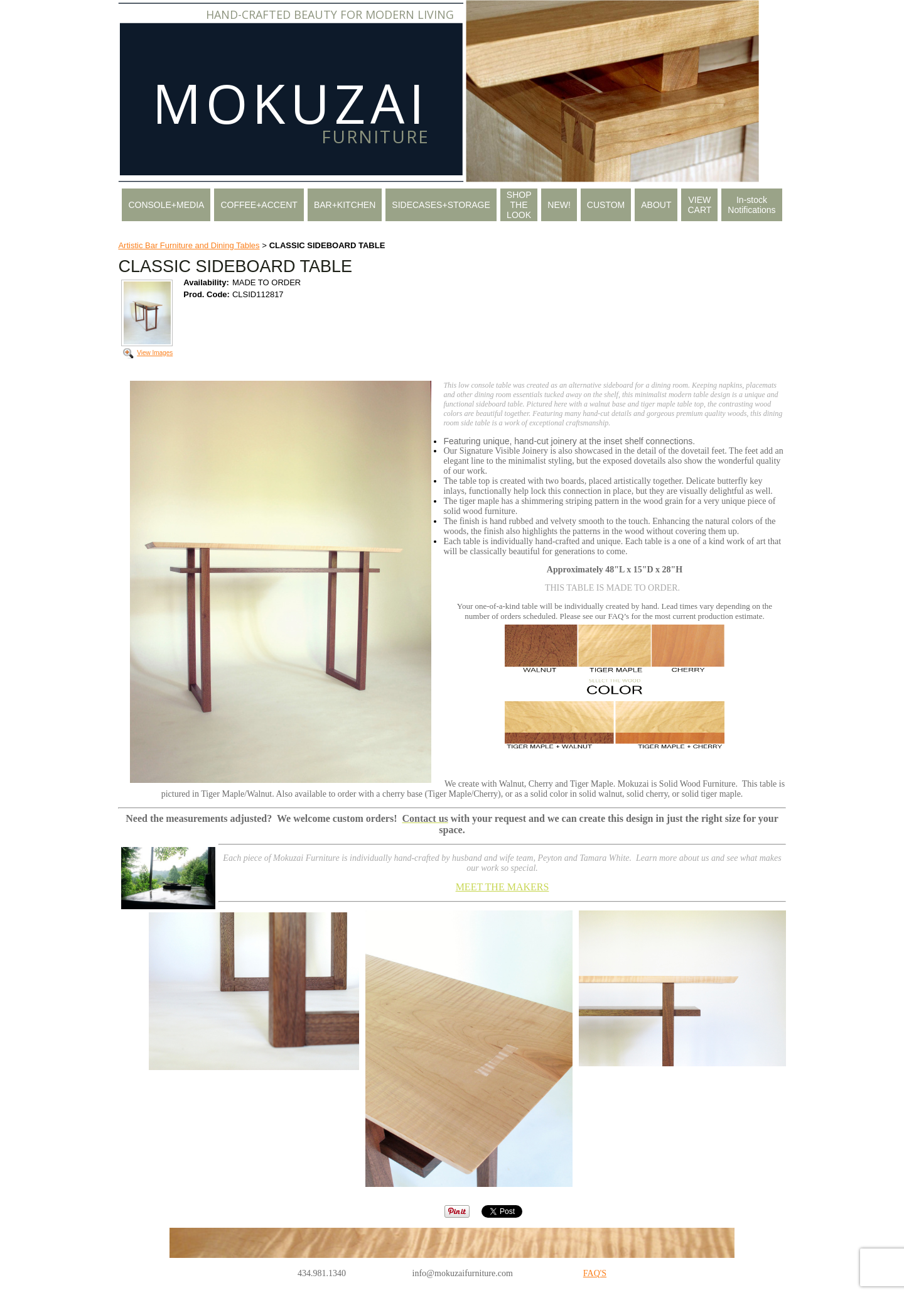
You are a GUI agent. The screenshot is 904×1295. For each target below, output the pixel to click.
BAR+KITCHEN (344, 205)
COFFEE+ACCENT (259, 205)
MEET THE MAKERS (502, 887)
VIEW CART (699, 205)
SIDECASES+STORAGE (441, 205)
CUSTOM (606, 205)
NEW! (559, 205)
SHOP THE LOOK (519, 205)
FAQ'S (594, 1273)
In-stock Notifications (751, 205)
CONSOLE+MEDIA (166, 205)
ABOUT (656, 205)
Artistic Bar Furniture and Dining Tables (188, 245)
